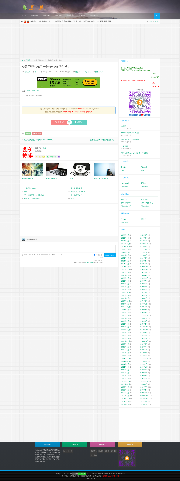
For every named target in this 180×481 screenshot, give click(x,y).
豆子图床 (124, 187)
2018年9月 (143, 292)
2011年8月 (125, 364)
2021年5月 (125, 261)
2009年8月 (125, 387)
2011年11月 (144, 358)
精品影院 (124, 222)
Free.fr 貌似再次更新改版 (130, 133)
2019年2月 (125, 290)
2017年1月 (125, 304)
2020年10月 (144, 269)
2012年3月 (143, 353)
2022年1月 (125, 255)
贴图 (31, 255)
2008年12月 (144, 396)
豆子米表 (144, 187)
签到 (60, 255)
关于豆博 (94, 16)
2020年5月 (125, 275)
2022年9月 (125, 252)
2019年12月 (144, 278)
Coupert (124, 219)
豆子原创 (46, 16)
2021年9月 (143, 255)
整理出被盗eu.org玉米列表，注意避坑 (134, 153)
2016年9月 (143, 307)
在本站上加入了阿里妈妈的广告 (102, 140)
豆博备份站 (145, 206)
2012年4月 (125, 353)
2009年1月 (125, 396)
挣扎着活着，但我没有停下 (131, 139)
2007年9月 (125, 401)
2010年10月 (144, 367)
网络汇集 (70, 16)
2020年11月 (125, 269)
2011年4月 (125, 367)
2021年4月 (143, 261)
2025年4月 (125, 238)
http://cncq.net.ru (33, 91)
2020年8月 (143, 272)
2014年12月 (144, 327)
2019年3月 (143, 287)
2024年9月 (143, 238)
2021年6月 (143, 258)
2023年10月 (125, 246)
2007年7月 (125, 404)
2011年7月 (143, 364)
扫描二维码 (99, 72)
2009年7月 (143, 387)
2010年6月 (125, 373)
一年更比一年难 (30, 188)
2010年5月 (143, 373)
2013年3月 (125, 347)
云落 (93, 478)
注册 (156, 21)
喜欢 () (59, 122)
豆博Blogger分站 (147, 203)
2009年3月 (125, 393)
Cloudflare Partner (95, 473)
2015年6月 (143, 321)
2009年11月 (144, 381)
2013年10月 (144, 341)
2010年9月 (125, 370)
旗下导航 (94, 455)
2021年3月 (125, 264)
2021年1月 (125, 267)
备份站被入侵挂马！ (78, 192)
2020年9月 (125, 272)
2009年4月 (143, 390)
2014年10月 (144, 330)
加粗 (37, 255)
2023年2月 (143, 249)
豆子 (36, 72)
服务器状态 (121, 473)
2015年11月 (144, 315)
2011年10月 (125, 361)
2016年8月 (125, 310)
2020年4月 (143, 275)
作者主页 (40, 157)
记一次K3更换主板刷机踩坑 (34, 195)
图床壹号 (94, 451)
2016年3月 (125, 312)
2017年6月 (143, 301)
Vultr (123, 170)
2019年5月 (143, 284)
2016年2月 (143, 312)
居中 (50, 255)
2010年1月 (143, 378)
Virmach (144, 167)
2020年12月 (144, 267)
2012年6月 (125, 350)
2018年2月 (125, 298)
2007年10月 (144, 398)
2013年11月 (125, 341)
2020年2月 (125, 278)
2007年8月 (143, 401)
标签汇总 (73, 476)
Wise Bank (125, 183)
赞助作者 (51, 157)
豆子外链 (114, 451)
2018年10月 (125, 292)
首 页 (24, 16)
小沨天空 (144, 199)
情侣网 (143, 219)
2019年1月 (143, 290)
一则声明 (124, 146)
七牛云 (70, 451)
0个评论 (88, 72)
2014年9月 (125, 333)
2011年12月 (125, 358)
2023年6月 (125, 249)
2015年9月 (125, 318)
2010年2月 (125, 378)
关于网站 (65, 476)
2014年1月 (143, 338)
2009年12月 (125, 381)
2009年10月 (125, 384)
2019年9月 (125, 281)
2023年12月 (125, 244)
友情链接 (80, 476)
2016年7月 (143, 310)
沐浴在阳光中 (126, 203)
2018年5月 (125, 295)
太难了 (123, 126)
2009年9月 (143, 384)
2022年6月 (143, 252)
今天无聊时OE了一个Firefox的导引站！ (46, 66)
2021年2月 (143, 264)
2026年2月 (125, 235)
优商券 (106, 451)
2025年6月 (143, 235)
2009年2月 (143, 393)
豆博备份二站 (126, 206)
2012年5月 (143, 350)
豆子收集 (58, 16)
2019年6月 (125, 284)
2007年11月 (125, 398)
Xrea (64, 451)
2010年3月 (143, 376)
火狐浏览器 (36, 134)
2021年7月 (125, 258)
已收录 (77, 72)
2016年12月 (144, 304)
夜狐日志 (124, 199)
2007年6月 (143, 404)
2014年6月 (143, 335)
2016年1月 (125, 315)
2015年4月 (143, 324)
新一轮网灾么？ (76, 195)
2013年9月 (125, 344)
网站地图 (88, 476)
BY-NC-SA (82, 109)
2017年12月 (125, 301)
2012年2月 (125, 355)
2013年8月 (143, 344)
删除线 (43, 255)
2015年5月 (125, 324)
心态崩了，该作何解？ (32, 198)
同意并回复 (98, 260)
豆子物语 (34, 16)
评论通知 (98, 255)
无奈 (26, 192)
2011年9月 (143, 361)
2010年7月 (143, 370)
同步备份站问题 (76, 188)
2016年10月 (125, 307)
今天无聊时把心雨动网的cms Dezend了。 (39, 140)
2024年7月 (125, 241)
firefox (28, 134)
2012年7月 (143, 347)
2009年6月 (125, 390)
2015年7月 (125, 321)
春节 (72, 198)
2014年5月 (125, 338)
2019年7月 (143, 281)
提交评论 (109, 255)
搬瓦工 (143, 170)
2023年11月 (144, 244)
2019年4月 (125, 287)
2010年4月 (125, 376)
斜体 (55, 255)
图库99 (143, 183)
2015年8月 (143, 318)
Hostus (123, 167)
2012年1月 (143, 355)
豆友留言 (82, 16)
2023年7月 (143, 246)
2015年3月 (125, 327)
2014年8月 (143, 333)
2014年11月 (125, 330)
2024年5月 (143, 241)
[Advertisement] (90, 41)
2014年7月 (125, 335)
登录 (150, 21)
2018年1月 (143, 298)
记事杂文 (29, 60)
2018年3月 (143, 295)
